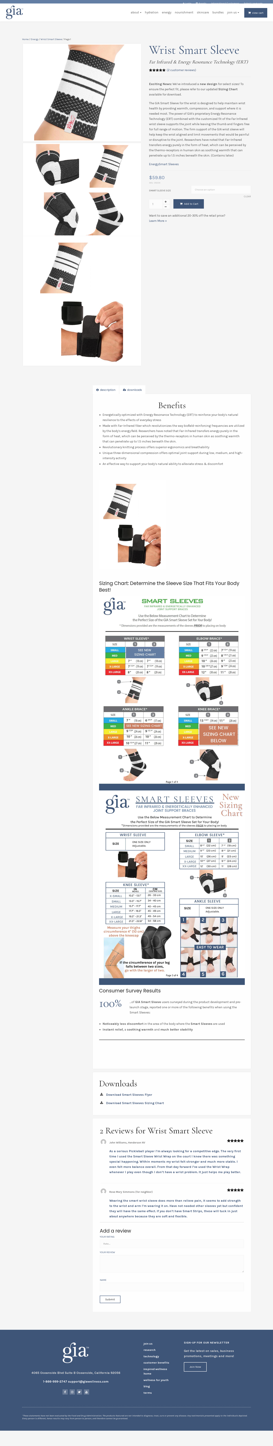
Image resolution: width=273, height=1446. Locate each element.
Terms (146, 1395)
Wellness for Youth (154, 1384)
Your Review (108, 1255)
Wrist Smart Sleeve (52, 42)
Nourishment (183, 16)
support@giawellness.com (89, 1391)
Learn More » (158, 224)
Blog (146, 1389)
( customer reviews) (181, 73)
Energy (165, 16)
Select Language (253, 3)
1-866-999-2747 (56, 1391)
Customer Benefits (154, 1369)
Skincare (202, 16)
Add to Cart (189, 206)
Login (188, 3)
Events (202, 3)
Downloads (132, 396)
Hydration (150, 16)
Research (148, 1357)
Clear (246, 199)
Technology (149, 1363)
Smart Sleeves (168, 167)
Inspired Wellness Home (153, 1376)
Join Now (195, 1376)
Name (103, 1282)
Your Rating (107, 1239)
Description (106, 396)
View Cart (256, 16)
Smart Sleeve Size (160, 193)
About (134, 16)
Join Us (231, 16)
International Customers (225, 3)
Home (26, 42)
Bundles (217, 16)
